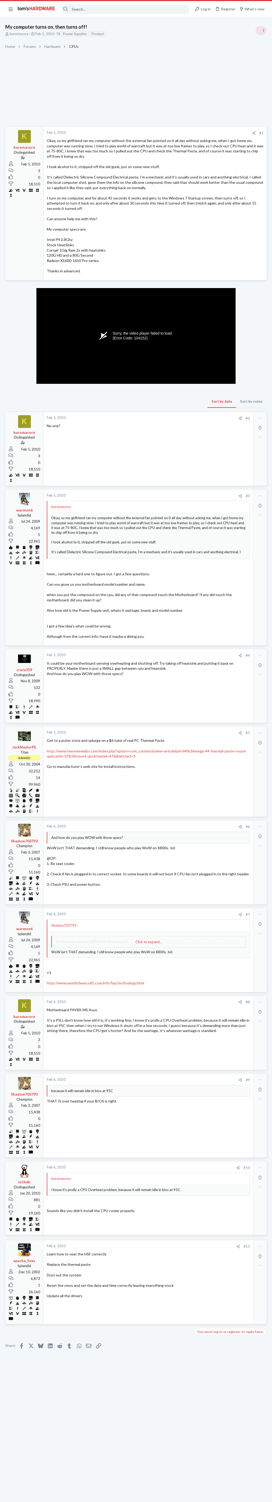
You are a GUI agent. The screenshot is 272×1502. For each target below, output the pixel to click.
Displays (203, 500)
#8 (163, 1048)
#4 (163, 692)
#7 (163, 956)
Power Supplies (75, 34)
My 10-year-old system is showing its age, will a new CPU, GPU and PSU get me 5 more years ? (231, 597)
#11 (162, 1292)
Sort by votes (166, 427)
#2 (163, 444)
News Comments (210, 331)
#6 (163, 863)
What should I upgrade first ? (229, 571)
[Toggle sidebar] (261, 30)
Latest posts (199, 560)
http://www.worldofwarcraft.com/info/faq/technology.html (95, 1029)
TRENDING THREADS (205, 289)
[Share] (168, 133)
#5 (163, 769)
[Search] (125, 9)
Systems (203, 356)
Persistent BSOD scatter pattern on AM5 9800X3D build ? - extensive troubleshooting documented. (230, 743)
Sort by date (136, 427)
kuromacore (19, 34)
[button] (10, 9)
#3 (163, 522)
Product (97, 34)
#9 (163, 1126)
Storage (203, 701)
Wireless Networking (213, 638)
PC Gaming (205, 428)
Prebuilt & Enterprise (213, 582)
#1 (176, 133)
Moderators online (206, 772)
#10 (162, 1214)
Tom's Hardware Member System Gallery (230, 341)
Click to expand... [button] (106, 983)
